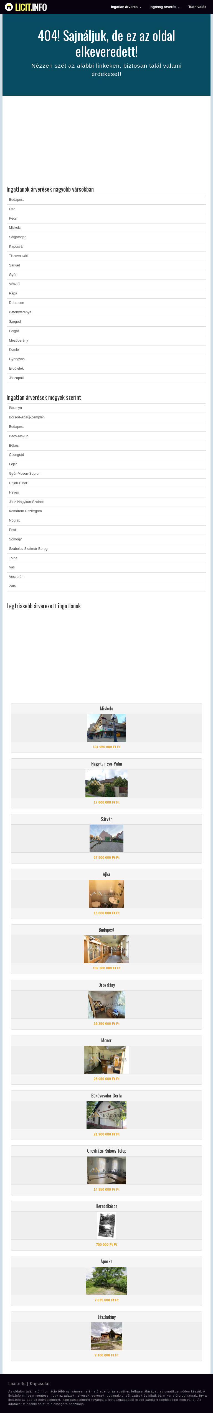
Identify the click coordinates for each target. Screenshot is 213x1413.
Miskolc (15, 228)
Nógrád (15, 520)
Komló (14, 350)
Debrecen (16, 303)
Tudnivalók (197, 7)
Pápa (13, 293)
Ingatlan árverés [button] (126, 7)
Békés (14, 446)
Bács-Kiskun (18, 436)
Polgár (14, 331)
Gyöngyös (17, 359)
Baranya (15, 408)
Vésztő (14, 284)
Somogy (15, 539)
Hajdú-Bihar (18, 483)
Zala (12, 586)
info (31, 7)
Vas (12, 567)
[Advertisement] (106, 141)
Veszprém (17, 577)
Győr (13, 275)
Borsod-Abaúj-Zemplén (27, 417)
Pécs (13, 218)
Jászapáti (16, 378)
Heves (14, 492)
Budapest (16, 200)
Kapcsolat (40, 1383)
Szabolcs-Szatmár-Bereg (28, 549)
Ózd (12, 209)
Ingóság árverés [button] (165, 7)
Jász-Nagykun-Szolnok (27, 502)
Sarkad (14, 265)
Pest (12, 530)
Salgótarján (18, 237)
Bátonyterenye (20, 312)
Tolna (13, 558)
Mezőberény (18, 340)
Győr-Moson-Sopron (24, 474)
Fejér (13, 464)
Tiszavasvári (18, 256)
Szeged (15, 322)
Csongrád (16, 455)
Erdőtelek (16, 368)
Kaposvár (16, 246)
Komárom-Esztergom (25, 511)
